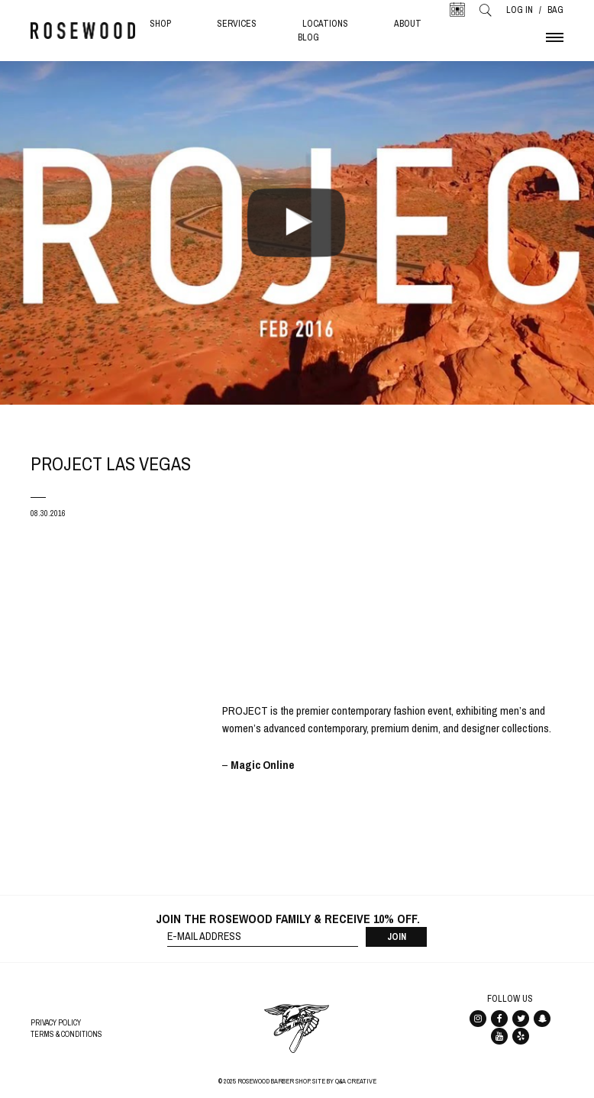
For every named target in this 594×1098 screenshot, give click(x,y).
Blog (308, 37)
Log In (519, 10)
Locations (325, 24)
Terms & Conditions (66, 1034)
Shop (160, 24)
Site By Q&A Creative (344, 1081)
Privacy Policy (56, 1023)
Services (237, 24)
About (407, 24)
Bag (555, 10)
